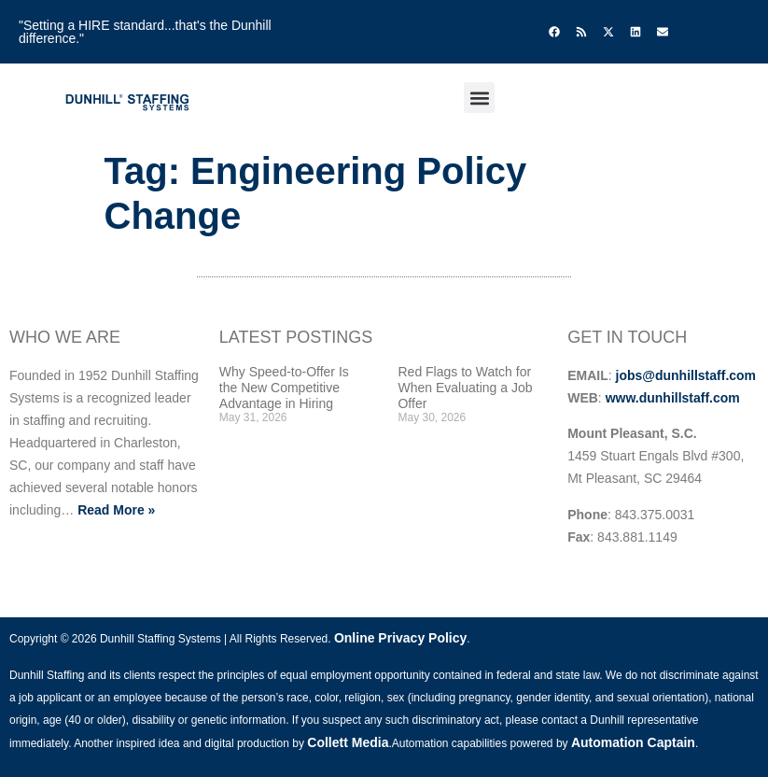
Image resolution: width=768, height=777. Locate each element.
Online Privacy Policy (400, 637)
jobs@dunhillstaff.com (686, 375)
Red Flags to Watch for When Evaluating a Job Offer (465, 387)
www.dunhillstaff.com (673, 397)
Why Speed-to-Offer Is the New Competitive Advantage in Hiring (284, 387)
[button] (479, 97)
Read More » (116, 509)
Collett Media (347, 742)
